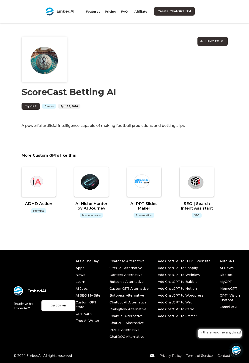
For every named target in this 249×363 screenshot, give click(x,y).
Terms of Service (199, 356)
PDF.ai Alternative (124, 330)
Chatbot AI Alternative (128, 302)
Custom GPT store (86, 304)
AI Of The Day (87, 261)
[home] (59, 11)
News (80, 275)
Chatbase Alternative (127, 261)
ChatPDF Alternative (126, 323)
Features (93, 11)
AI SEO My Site (88, 295)
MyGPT (226, 282)
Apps (80, 268)
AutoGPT (227, 261)
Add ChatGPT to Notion (177, 289)
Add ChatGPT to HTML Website (184, 261)
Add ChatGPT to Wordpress (181, 295)
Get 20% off (58, 305)
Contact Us (226, 356)
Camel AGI (228, 307)
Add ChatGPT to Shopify (178, 268)
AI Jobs (82, 289)
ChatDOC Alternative (126, 337)
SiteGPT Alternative (125, 268)
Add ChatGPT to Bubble (177, 282)
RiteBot (226, 275)
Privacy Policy (170, 356)
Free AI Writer (87, 321)
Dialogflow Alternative (127, 309)
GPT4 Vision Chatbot (230, 297)
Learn (80, 282)
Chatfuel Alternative (126, 316)
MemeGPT (228, 289)
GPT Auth (84, 314)
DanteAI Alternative (125, 275)
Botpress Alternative (126, 295)
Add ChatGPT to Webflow (179, 275)
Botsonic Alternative (126, 282)
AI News (227, 268)
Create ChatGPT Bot (174, 11)
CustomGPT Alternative (129, 289)
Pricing (110, 11)
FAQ (124, 11)
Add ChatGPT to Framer (177, 316)
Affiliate (140, 11)
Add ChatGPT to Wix (175, 302)
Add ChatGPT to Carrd (176, 309)
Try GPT (31, 106)
